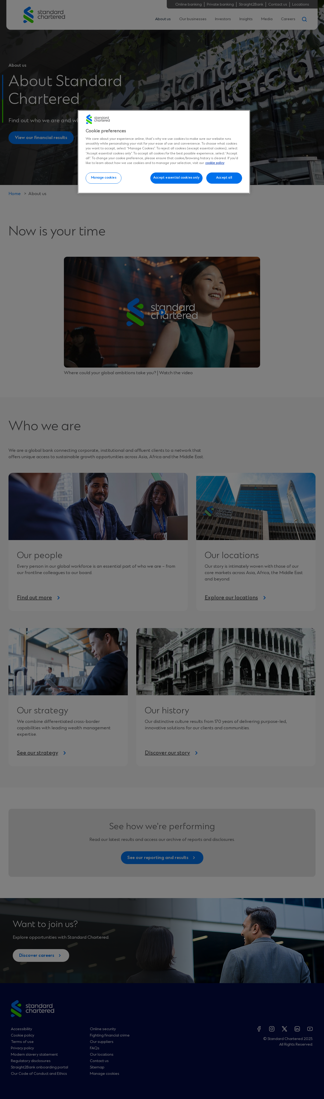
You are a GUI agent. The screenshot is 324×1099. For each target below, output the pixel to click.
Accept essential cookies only (176, 178)
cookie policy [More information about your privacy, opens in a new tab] (214, 163)
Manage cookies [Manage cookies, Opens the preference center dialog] (103, 178)
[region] (164, 151)
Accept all (224, 178)
